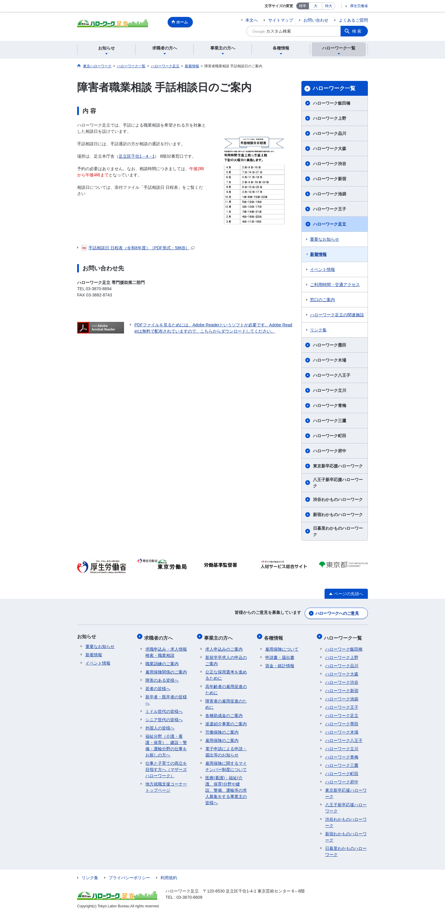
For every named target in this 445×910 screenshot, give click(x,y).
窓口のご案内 (322, 299)
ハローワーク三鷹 (329, 420)
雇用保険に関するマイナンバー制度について (226, 762)
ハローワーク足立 (329, 224)
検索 (357, 31)
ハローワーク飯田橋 (331, 103)
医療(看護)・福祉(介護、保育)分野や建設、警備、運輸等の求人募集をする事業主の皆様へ (226, 786)
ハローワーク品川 (329, 133)
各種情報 (274, 635)
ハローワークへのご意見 (337, 612)
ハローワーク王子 (329, 209)
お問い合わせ (315, 20)
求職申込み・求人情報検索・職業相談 (166, 648)
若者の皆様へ (157, 684)
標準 (302, 6)
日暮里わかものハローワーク (338, 531)
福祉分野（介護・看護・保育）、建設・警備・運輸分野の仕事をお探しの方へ (166, 741)
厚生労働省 (359, 6)
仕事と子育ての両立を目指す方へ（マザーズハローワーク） (166, 765)
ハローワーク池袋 (329, 193)
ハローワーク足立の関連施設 (337, 314)
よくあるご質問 (353, 20)
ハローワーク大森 (329, 148)
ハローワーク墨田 (329, 345)
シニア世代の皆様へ (164, 715)
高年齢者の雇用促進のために (226, 685)
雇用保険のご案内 (222, 736)
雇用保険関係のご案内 (166, 668)
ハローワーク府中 (329, 450)
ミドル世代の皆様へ (164, 707)
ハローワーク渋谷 (329, 163)
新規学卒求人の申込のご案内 (226, 656)
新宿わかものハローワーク (338, 514)
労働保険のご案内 (222, 728)
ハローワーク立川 (329, 390)
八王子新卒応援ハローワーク (338, 482)
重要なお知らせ (324, 239)
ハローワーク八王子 (331, 375)
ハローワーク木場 (329, 360)
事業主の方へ (219, 635)
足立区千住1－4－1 (137, 156)
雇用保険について (281, 645)
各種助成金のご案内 (224, 711)
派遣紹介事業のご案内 (226, 720)
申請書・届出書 (279, 653)
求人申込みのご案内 (224, 645)
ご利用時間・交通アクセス (335, 284)
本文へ (251, 20)
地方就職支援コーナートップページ (166, 783)
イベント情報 (322, 269)
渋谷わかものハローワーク (338, 499)
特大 (328, 6)
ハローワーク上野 (329, 118)
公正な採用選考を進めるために (226, 671)
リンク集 (318, 330)
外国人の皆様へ (159, 724)
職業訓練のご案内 (162, 659)
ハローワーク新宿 (329, 178)
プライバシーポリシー (129, 873)
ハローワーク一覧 (334, 88)
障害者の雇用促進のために (226, 700)
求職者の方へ (159, 635)
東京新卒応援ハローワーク (338, 466)
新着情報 (318, 254)
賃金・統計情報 (279, 662)
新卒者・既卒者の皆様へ (166, 696)
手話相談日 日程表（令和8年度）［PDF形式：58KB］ (138, 248)
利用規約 (168, 873)
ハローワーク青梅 (329, 405)
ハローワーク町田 (329, 435)
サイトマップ (280, 20)
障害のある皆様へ (162, 676)
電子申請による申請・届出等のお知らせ (226, 748)
